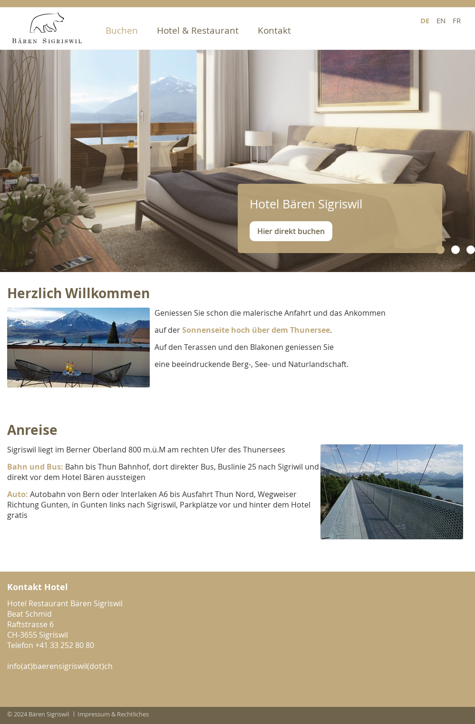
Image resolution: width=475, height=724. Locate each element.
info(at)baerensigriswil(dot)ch (60, 666)
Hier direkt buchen (291, 231)
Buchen (122, 30)
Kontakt (274, 30)
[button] (440, 249)
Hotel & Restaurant (198, 30)
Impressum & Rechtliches (113, 714)
